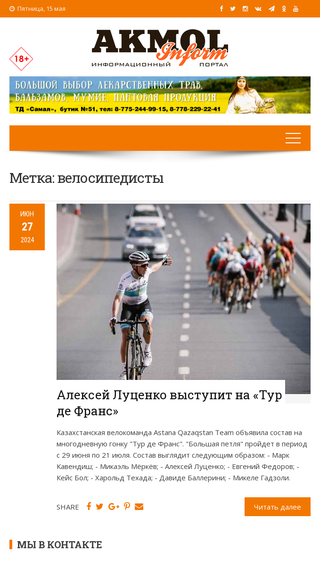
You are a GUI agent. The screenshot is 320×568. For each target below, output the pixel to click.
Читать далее (277, 506)
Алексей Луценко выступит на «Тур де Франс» (169, 403)
